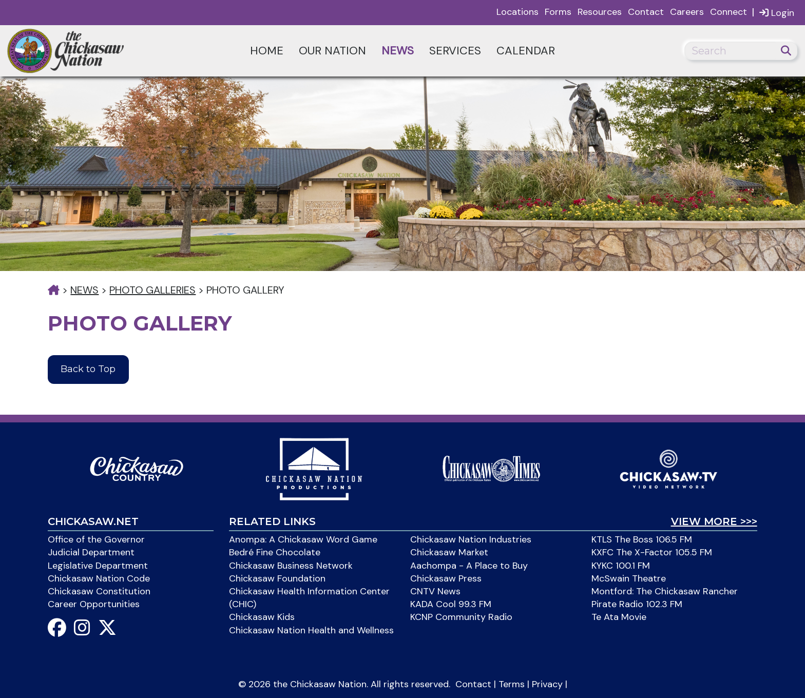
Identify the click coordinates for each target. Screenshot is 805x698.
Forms (558, 12)
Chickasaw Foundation (277, 578)
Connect (728, 12)
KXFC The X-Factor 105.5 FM (651, 552)
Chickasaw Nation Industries (470, 539)
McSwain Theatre (628, 578)
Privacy (547, 684)
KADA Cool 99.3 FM (450, 604)
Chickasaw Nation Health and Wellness (311, 630)
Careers (687, 12)
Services (455, 50)
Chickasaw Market (449, 552)
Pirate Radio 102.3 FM (636, 604)
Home (266, 50)
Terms (512, 684)
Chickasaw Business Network (291, 565)
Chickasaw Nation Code (99, 578)
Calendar (525, 50)
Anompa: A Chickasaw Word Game (303, 539)
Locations (517, 12)
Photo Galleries (152, 290)
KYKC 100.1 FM (620, 565)
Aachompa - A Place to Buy (469, 565)
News (397, 50)
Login (776, 12)
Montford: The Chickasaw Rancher (664, 591)
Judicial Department (91, 552)
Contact (646, 12)
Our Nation (332, 50)
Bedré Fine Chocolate (274, 552)
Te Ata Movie (618, 617)
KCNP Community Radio (461, 617)
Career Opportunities (94, 604)
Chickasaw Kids (262, 617)
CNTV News (435, 591)
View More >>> (714, 521)
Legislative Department (98, 565)
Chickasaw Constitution (99, 591)
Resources (600, 12)
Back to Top (88, 369)
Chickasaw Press (446, 578)
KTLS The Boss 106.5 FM (641, 539)
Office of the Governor (96, 539)
